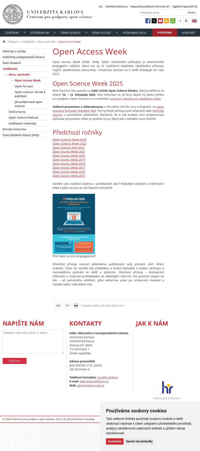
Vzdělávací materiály (22, 123)
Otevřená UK (39, 33)
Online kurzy (17, 112)
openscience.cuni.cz (90, 385)
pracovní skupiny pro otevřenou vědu (135, 99)
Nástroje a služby (14, 51)
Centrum (12, 33)
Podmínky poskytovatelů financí (24, 57)
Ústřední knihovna (116, 6)
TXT (67, 305)
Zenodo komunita (14, 129)
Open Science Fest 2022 (69, 147)
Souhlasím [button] (114, 441)
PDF (58, 305)
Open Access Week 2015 (69, 176)
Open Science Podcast (23, 117)
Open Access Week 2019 (69, 159)
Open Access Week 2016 (69, 172)
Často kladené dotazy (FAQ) (21, 135)
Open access (101, 33)
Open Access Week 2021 (69, 151)
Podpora (165, 32)
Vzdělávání (28, 41)
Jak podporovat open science (28, 104)
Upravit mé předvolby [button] (139, 441)
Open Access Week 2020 (69, 155)
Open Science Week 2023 (69, 143)
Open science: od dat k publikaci (30, 94)
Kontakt (188, 33)
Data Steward (12, 63)
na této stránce (108, 377)
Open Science (71, 33)
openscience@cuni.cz (94, 381)
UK (100, 6)
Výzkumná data (134, 33)
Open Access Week (28, 80)
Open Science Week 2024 (69, 139)
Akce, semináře (46, 41)
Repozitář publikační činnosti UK (150, 6)
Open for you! (24, 86)
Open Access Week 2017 (69, 168)
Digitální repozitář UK (184, 6)
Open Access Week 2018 (69, 163)
